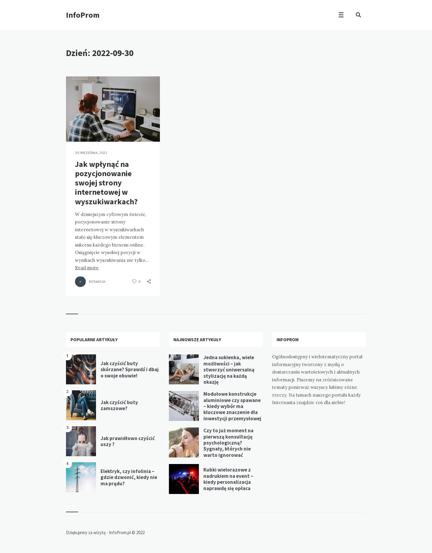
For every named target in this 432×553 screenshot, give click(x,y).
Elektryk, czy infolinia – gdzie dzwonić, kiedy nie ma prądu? (128, 477)
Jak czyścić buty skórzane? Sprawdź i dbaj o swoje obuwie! (129, 369)
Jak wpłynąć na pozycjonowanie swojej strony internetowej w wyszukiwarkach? (106, 182)
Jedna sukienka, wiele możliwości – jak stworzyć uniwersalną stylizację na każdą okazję (228, 369)
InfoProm (83, 15)
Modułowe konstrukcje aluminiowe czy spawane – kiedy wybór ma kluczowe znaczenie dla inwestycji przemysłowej (232, 406)
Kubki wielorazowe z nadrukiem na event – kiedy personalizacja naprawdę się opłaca (228, 478)
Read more (87, 268)
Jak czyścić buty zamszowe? (119, 405)
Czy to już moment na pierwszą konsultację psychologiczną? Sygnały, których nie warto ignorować (228, 442)
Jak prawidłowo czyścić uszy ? (127, 441)
